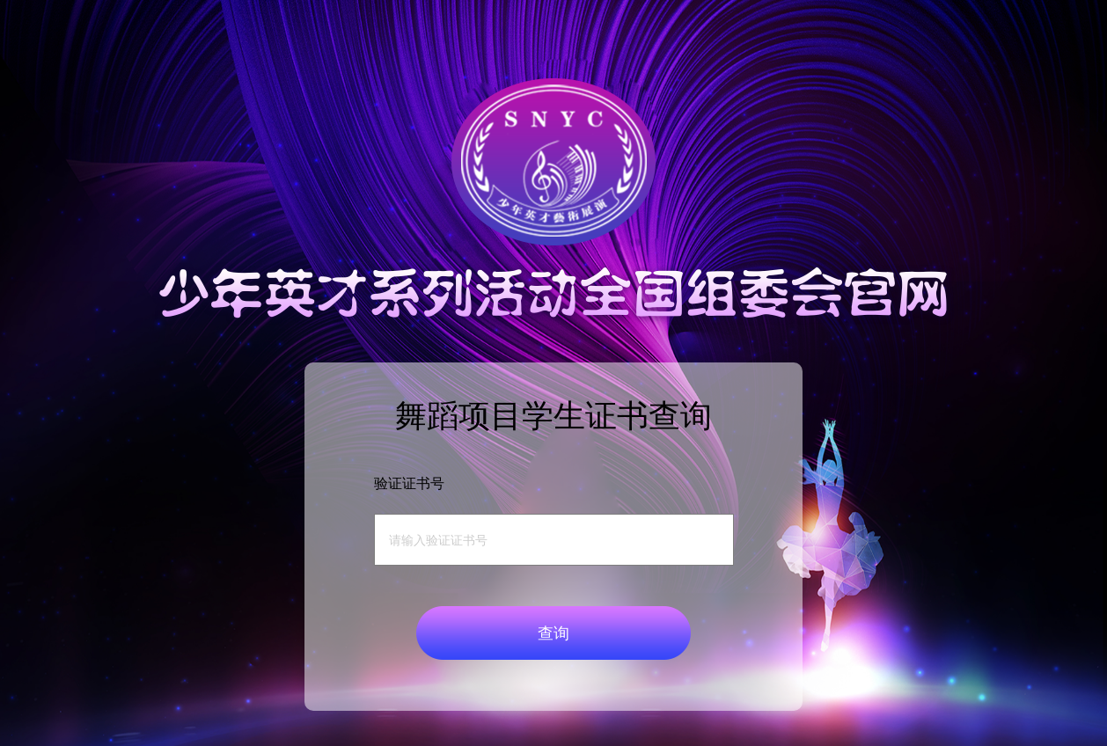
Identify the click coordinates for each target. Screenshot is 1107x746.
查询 (553, 633)
